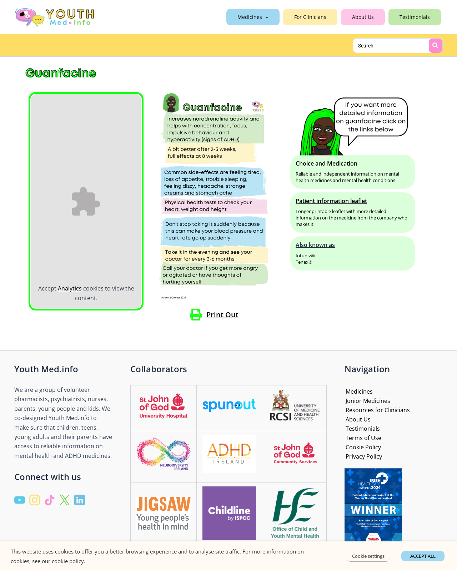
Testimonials (362, 428)
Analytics (70, 288)
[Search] (435, 46)
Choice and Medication (326, 163)
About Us (357, 419)
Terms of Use (362, 437)
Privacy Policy (363, 456)
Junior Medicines (367, 400)
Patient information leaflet (331, 201)
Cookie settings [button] (369, 556)
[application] (278, 17)
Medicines (358, 390)
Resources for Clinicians (377, 409)
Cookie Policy (362, 447)
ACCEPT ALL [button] (423, 556)
